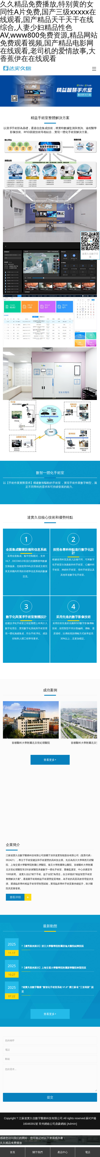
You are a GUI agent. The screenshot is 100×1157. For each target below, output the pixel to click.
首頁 (12, 1152)
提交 (50, 1097)
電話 (87, 1152)
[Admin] (72, 1124)
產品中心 (63, 1152)
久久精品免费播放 (11, 1143)
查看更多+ (50, 760)
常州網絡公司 (47, 1124)
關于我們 (37, 1152)
